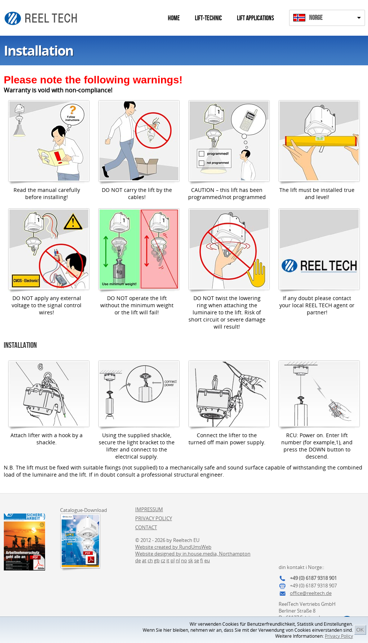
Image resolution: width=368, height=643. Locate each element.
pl (172, 560)
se (196, 560)
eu (207, 560)
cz (163, 560)
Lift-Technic (208, 18)
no (184, 560)
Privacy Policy (339, 636)
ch (150, 560)
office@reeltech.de (311, 593)
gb (157, 560)
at (144, 560)
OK (360, 630)
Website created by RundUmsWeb (173, 546)
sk (190, 560)
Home (174, 18)
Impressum (149, 509)
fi (201, 560)
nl (178, 560)
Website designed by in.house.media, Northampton (192, 553)
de (138, 560)
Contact (146, 527)
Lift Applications (255, 18)
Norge (316, 18)
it (167, 560)
